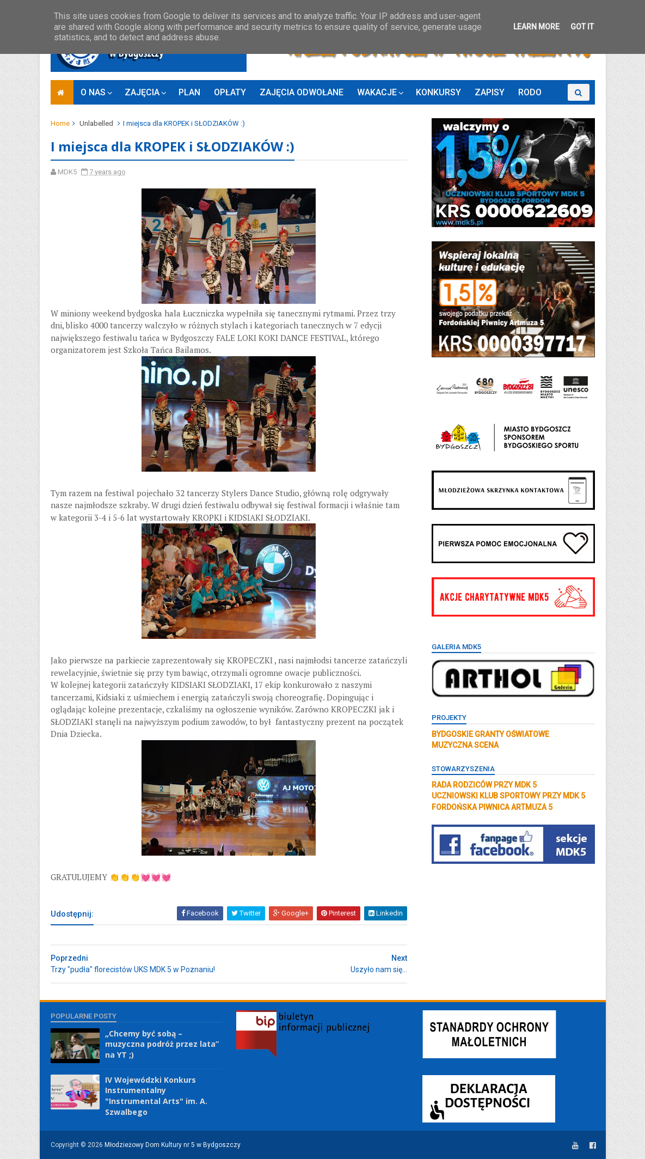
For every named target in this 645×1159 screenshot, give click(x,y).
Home (60, 123)
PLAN (189, 92)
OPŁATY (230, 92)
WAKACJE (377, 92)
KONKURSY (438, 92)
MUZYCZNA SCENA (465, 745)
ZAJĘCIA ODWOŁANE (301, 92)
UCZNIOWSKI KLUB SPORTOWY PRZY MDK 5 (508, 795)
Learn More (536, 26)
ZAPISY (490, 92)
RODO (530, 92)
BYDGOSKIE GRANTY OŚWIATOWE (490, 734)
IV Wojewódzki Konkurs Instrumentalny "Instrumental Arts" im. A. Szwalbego (156, 1096)
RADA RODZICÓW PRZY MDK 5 (484, 784)
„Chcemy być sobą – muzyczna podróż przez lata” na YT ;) (162, 1044)
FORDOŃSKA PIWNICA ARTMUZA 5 (492, 807)
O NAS (93, 92)
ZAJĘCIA (142, 92)
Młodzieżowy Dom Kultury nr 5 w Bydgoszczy (173, 1145)
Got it (582, 26)
